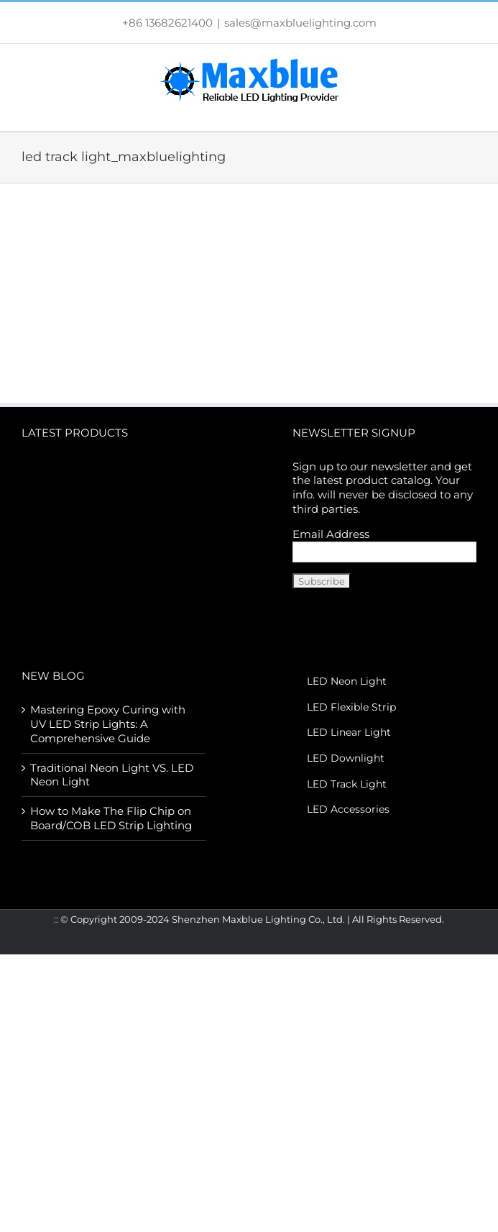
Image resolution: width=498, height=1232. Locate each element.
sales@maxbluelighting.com (300, 22)
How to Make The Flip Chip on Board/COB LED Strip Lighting (111, 818)
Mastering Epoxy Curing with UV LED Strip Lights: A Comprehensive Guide (107, 724)
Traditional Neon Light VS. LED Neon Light (111, 775)
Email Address (330, 534)
